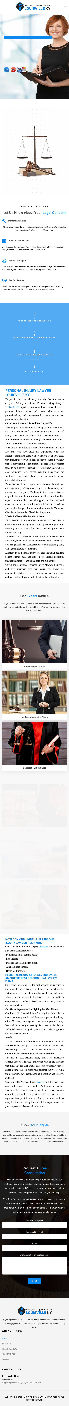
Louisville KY (12, 407)
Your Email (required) (34, 1235)
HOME (4, 1338)
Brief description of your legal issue (34, 1264)
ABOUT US (6, 1344)
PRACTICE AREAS (9, 1349)
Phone (34, 1246)
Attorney (43, 946)
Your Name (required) (34, 1223)
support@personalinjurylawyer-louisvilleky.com (21, 1383)
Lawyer (41, 1082)
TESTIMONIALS (8, 1354)
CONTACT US (7, 1359)
